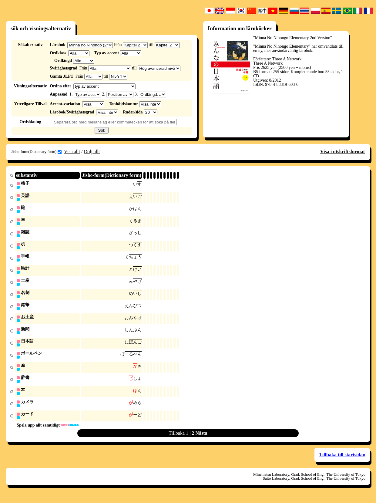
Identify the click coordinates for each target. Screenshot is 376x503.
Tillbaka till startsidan (342, 460)
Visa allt (72, 151)
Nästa (201, 439)
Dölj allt (92, 151)
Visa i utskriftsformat (342, 151)
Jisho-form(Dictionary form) (36, 151)
